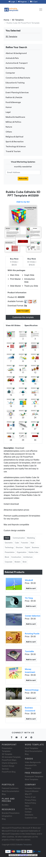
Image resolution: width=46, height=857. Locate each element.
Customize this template (23, 317)
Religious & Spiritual (14, 137)
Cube (17, 543)
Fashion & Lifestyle (14, 97)
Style (32, 543)
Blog (4, 819)
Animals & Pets (12, 58)
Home (6, 20)
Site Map (28, 809)
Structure (19, 547)
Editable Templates (24, 845)
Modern (17, 562)
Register (22, 2)
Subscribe (23, 178)
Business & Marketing (15, 68)
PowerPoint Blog (8, 772)
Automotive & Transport (17, 63)
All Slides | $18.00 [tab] (31, 262)
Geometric (9, 543)
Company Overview (33, 788)
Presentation (9, 552)
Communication (19, 538)
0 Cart (33, 2)
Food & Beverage (13, 102)
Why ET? (28, 794)
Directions (29, 815)
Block (7, 557)
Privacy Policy (30, 800)
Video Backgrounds (33, 762)
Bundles (5, 805)
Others (9, 132)
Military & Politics (13, 122)
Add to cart (31, 588)
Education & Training (15, 83)
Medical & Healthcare (15, 117)
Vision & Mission (32, 791)
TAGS (7, 538)
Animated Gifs (31, 765)
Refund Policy (30, 803)
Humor (9, 107)
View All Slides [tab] (13, 325)
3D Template (18, 20)
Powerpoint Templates (34, 776)
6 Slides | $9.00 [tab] (14, 262)
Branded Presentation (11, 813)
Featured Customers (10, 788)
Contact (28, 812)
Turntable (29, 651)
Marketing (31, 538)
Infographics (7, 816)
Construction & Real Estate (18, 78)
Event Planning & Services (17, 93)
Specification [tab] (31, 325)
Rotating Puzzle (32, 634)
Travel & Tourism (13, 151)
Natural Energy (32, 690)
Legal (8, 112)
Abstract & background (16, 53)
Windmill (29, 580)
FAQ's (27, 806)
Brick (24, 562)
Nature (9, 127)
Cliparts (28, 768)
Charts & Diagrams (9, 763)
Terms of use (30, 797)
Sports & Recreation (15, 142)
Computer (10, 73)
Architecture (28, 557)
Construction (16, 557)
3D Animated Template (11, 757)
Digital (27, 547)
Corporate (8, 562)
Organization (21, 552)
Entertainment (12, 88)
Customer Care (31, 818)
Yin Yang (29, 598)
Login (12, 2)
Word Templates (31, 748)
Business (35, 547)
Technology (9, 547)
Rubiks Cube (33, 552)
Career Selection (32, 616)
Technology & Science (16, 147)
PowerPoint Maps (9, 760)
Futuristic (24, 543)
